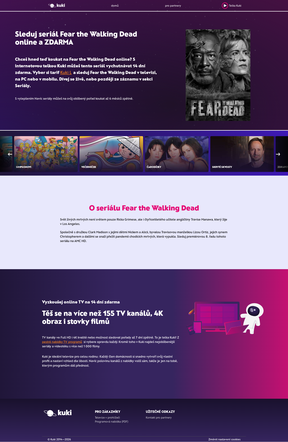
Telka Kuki (231, 5)
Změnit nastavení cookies (224, 439)
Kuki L (66, 72)
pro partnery (173, 5)
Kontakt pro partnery (159, 417)
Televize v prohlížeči (107, 417)
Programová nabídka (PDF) (111, 421)
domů (115, 5)
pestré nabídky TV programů (62, 341)
